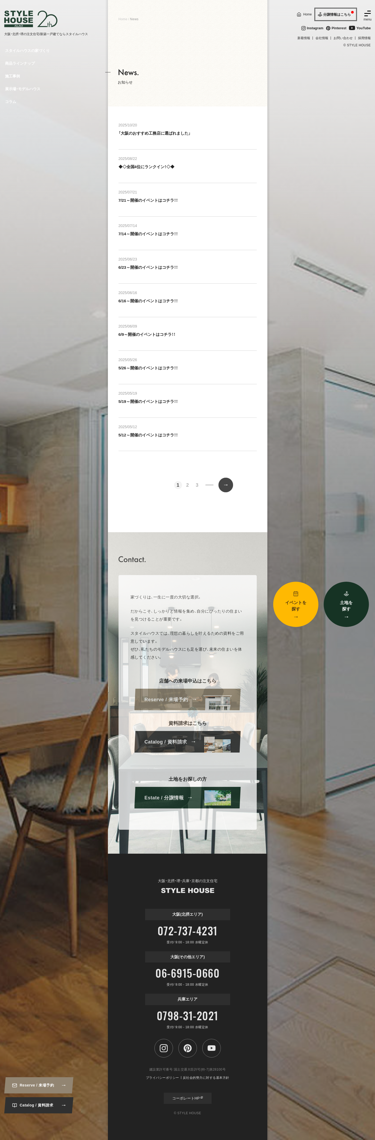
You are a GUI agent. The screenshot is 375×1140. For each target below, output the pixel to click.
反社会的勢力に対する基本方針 (206, 1078)
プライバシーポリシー (162, 1078)
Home (123, 19)
